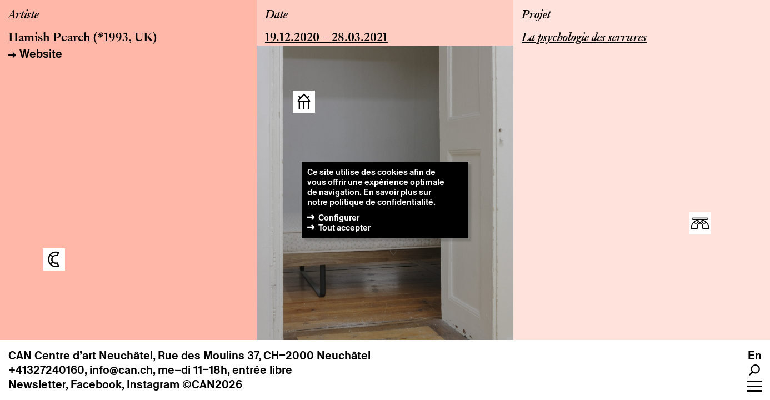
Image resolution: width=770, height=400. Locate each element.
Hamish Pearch (49, 38)
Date (276, 15)
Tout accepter (344, 227)
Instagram (153, 384)
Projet (536, 15)
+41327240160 (46, 370)
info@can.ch (121, 370)
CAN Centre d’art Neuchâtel (80, 355)
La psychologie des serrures (584, 38)
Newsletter (37, 384)
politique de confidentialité (381, 202)
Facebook (96, 384)
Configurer (338, 217)
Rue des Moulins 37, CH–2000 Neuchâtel (264, 355)
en (755, 355)
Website (40, 54)
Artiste (23, 15)
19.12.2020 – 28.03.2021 (326, 38)
